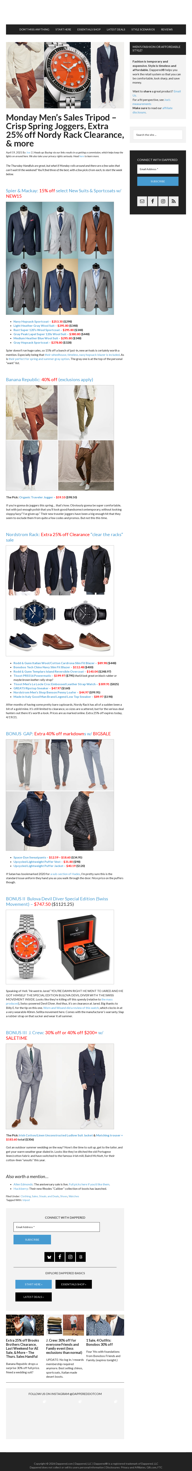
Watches (74, 1196)
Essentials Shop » (73, 1284)
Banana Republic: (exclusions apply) (50, 379)
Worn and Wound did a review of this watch (71, 1007)
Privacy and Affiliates (133, 1459)
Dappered (96, 12)
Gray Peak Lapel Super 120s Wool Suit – (47, 334)
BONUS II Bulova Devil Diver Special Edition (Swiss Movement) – (57, 901)
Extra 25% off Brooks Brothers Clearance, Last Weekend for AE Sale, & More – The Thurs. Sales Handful (22, 1348)
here (82, 156)
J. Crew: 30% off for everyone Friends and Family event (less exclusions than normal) (64, 1346)
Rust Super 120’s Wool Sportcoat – (44, 330)
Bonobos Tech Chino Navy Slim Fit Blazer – (49, 667)
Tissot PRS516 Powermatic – (39, 675)
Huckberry (21, 1188)
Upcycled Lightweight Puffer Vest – (43, 861)
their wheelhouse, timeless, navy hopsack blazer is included (82, 354)
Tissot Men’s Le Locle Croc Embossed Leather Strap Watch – (62, 684)
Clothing (26, 1196)
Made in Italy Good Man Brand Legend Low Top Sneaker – (58, 696)
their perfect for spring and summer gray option (39, 359)
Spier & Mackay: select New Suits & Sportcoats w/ (63, 193)
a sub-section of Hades (65, 874)
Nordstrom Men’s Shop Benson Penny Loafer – (51, 692)
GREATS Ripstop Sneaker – (37, 688)
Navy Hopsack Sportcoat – (38, 321)
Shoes (64, 1196)
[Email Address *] (57, 1227)
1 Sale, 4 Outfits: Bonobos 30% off (99, 1342)
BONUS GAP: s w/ (58, 733)
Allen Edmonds (23, 1184)
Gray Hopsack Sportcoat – (38, 342)
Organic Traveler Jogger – (42, 497)
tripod (26, 1200)
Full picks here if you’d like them (89, 1184)
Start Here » (33, 1284)
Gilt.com (151, 1459)
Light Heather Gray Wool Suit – (41, 325)
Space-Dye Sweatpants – (42, 857)
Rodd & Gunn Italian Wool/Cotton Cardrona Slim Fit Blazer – (60, 663)
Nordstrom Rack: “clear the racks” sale (64, 537)
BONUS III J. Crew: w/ (54, 1035)
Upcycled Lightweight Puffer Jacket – (45, 866)
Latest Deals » (34, 1296)
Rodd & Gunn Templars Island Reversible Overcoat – (56, 671)
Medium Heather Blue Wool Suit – (43, 338)
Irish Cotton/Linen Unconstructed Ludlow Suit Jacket (56, 1135)
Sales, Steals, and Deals (45, 1196)
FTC (160, 1459)
